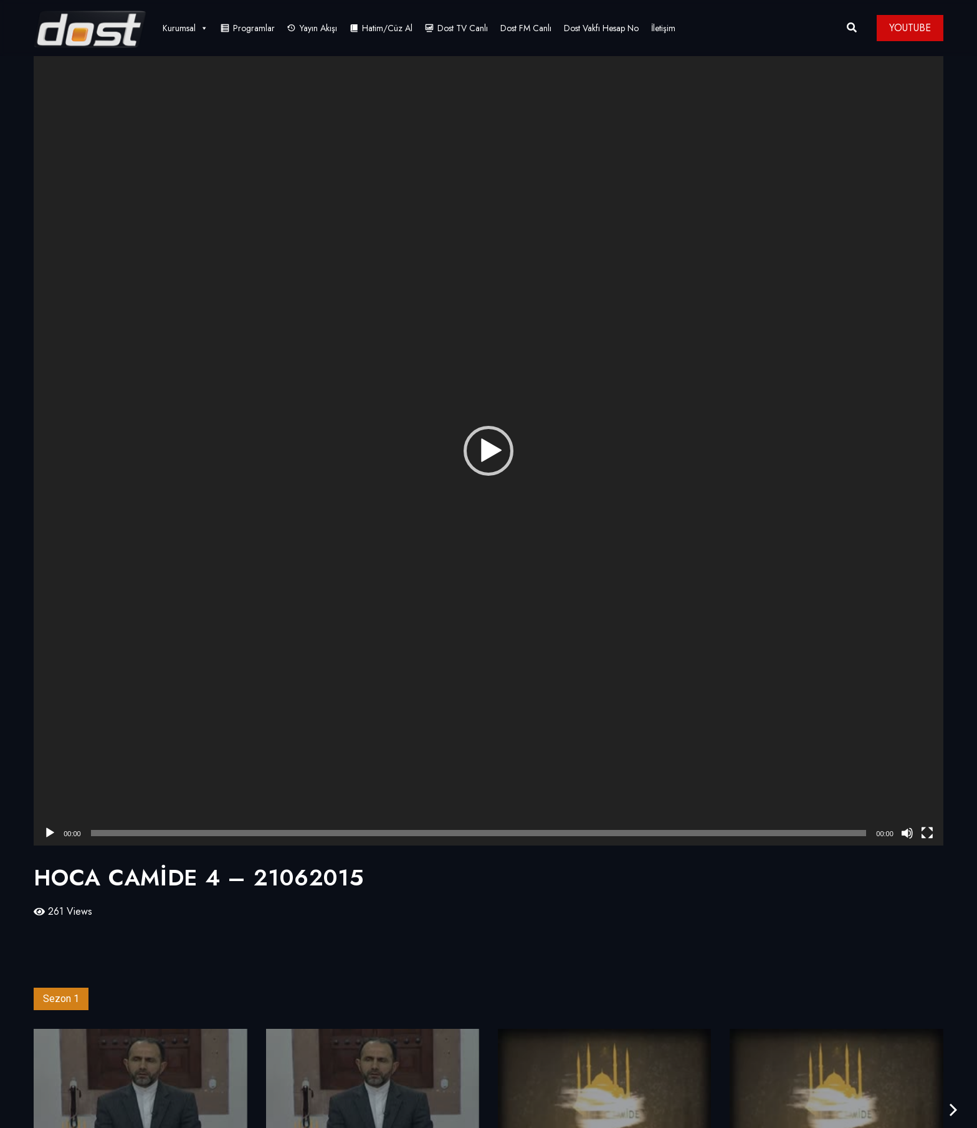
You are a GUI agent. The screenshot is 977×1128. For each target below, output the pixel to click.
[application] (488, 451)
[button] (488, 451)
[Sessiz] (907, 833)
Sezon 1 (61, 999)
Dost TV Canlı (462, 28)
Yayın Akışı (318, 28)
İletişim (663, 28)
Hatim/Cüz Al (387, 28)
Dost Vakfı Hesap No (601, 28)
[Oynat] (50, 833)
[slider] (479, 833)
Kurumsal (185, 28)
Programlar (254, 28)
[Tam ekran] (927, 833)
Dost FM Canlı (525, 28)
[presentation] (953, 1110)
